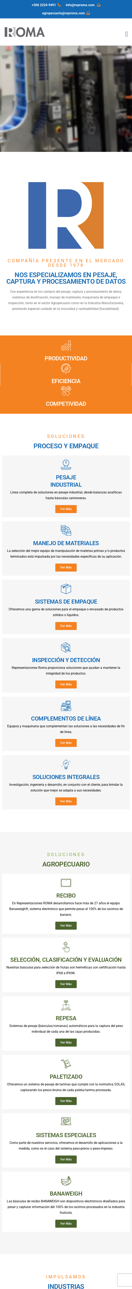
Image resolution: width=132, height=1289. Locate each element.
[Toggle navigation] (126, 34)
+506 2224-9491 (46, 5)
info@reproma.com (83, 5)
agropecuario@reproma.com (66, 13)
